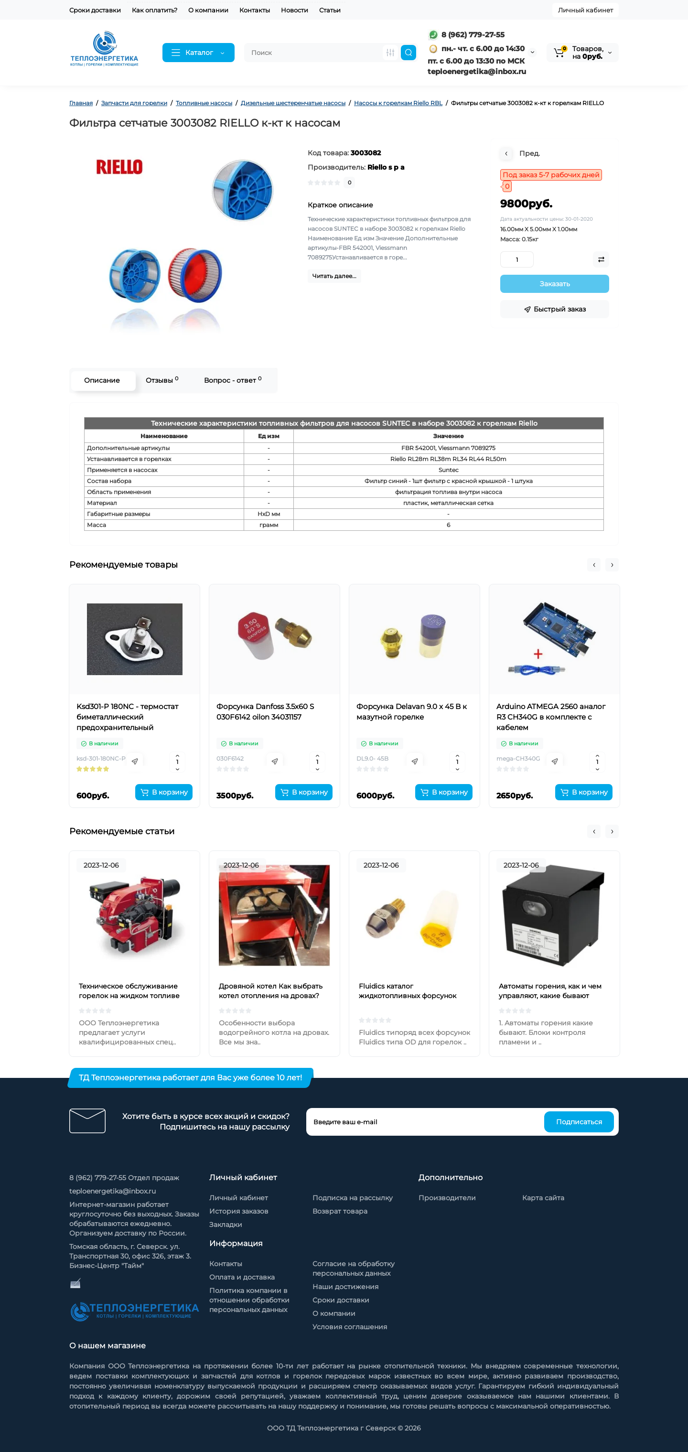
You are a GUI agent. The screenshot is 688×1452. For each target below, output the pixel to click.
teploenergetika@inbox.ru (112, 1191)
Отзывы (161, 380)
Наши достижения (345, 1286)
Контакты (254, 10)
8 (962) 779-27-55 (466, 34)
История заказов (239, 1211)
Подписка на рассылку (352, 1198)
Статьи (330, 10)
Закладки (225, 1224)
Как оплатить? (154, 10)
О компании (208, 10)
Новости (294, 10)
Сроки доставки (95, 10)
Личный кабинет (585, 10)
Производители (447, 1198)
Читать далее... (334, 276)
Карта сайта (543, 1198)
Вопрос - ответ (231, 380)
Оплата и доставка (242, 1277)
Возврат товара (339, 1211)
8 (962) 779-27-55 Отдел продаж (124, 1177)
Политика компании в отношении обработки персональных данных (249, 1300)
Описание (101, 380)
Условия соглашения (349, 1327)
